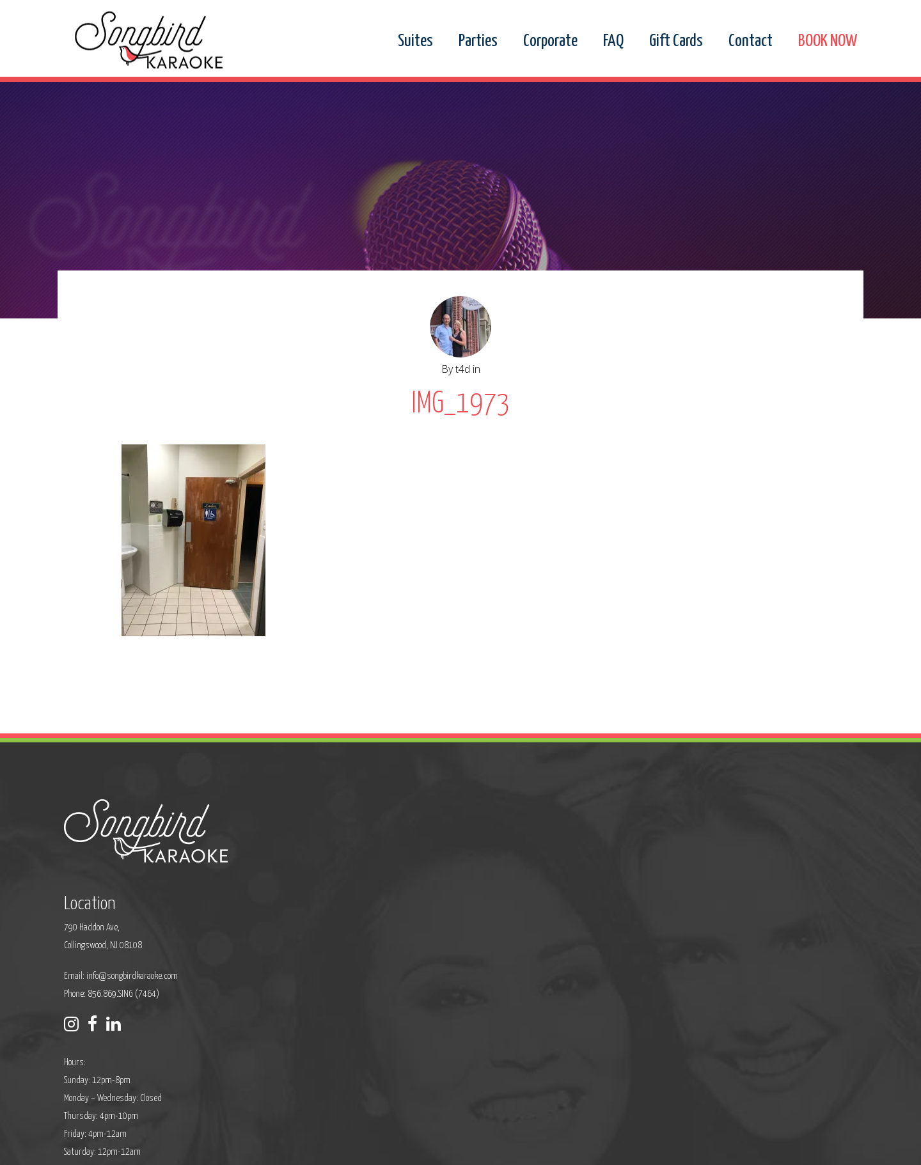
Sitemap (390, 1146)
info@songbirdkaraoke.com (400, 892)
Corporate (550, 41)
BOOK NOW (827, 41)
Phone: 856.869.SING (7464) (380, 910)
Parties (478, 41)
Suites (415, 41)
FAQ (613, 41)
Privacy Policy (343, 1146)
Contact (750, 41)
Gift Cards (676, 41)
